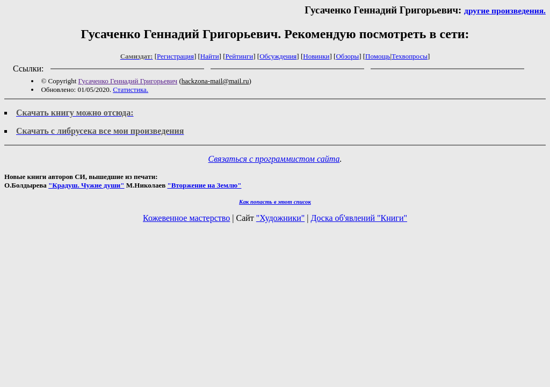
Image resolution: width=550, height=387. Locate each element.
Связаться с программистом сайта (274, 158)
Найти (209, 56)
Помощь (377, 56)
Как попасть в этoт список (275, 201)
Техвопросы (410, 56)
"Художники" (280, 218)
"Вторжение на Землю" (204, 185)
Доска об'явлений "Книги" (358, 218)
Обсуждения (277, 56)
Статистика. (130, 89)
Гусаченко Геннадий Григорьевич (128, 81)
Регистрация (175, 56)
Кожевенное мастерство (186, 218)
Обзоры (347, 56)
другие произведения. (505, 10)
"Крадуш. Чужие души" (86, 185)
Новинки (316, 56)
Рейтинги (240, 56)
